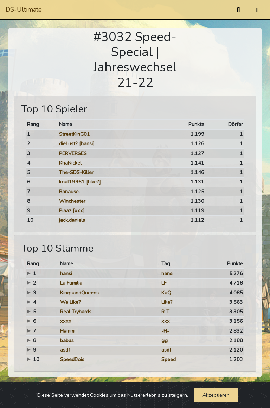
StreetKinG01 (74, 134)
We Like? (70, 302)
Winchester (72, 201)
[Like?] (93, 181)
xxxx (65, 321)
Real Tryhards (75, 311)
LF (163, 282)
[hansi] (87, 143)
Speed (168, 359)
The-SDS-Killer (76, 172)
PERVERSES (73, 153)
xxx (165, 321)
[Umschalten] (257, 10)
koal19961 (72, 181)
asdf (65, 349)
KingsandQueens (79, 292)
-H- (165, 330)
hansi (66, 273)
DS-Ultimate (24, 9)
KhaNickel (70, 162)
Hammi (67, 330)
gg (164, 340)
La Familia (71, 282)
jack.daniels (72, 219)
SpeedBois (72, 359)
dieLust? (68, 143)
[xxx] (79, 210)
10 (30, 219)
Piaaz (65, 210)
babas (67, 340)
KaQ (166, 292)
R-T (165, 311)
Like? (167, 302)
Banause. (69, 191)
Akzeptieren (216, 395)
